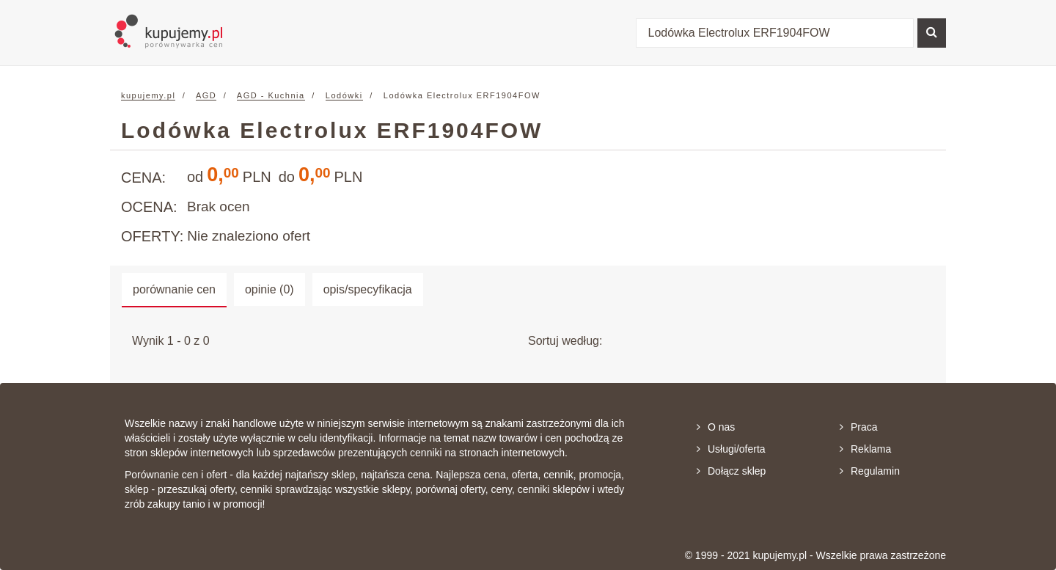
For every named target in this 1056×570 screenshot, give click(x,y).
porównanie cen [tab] (174, 289)
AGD (206, 95)
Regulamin (870, 471)
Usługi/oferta (731, 449)
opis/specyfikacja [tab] (367, 289)
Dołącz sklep (731, 471)
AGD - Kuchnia (271, 95)
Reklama (865, 449)
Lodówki (344, 95)
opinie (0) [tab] (269, 289)
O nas (716, 427)
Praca (859, 427)
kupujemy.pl (148, 95)
